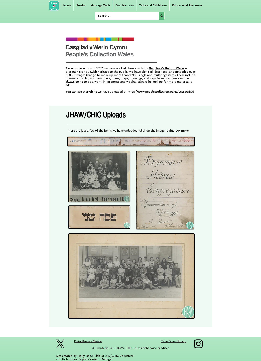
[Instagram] (198, 344)
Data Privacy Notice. (88, 341)
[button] (81, 5)
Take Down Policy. (173, 341)
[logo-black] (60, 344)
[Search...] (124, 16)
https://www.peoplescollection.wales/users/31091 (161, 91)
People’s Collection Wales (166, 68)
